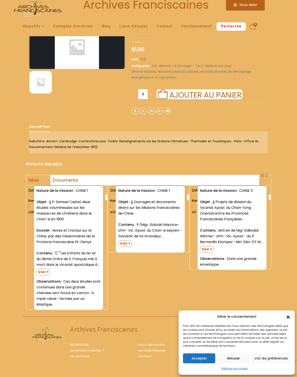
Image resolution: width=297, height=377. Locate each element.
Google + (159, 110)
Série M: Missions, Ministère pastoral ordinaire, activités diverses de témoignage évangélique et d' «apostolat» (191, 75)
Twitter (143, 110)
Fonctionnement (196, 26)
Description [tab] (39, 127)
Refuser (233, 358)
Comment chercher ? (87, 350)
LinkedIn (151, 110)
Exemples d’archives (73, 26)
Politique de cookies (234, 368)
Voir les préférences (271, 358)
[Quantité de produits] (143, 94)
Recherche (231, 26)
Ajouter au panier (205, 94)
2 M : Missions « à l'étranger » (173, 66)
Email (167, 110)
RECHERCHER (79, 345)
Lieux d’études (134, 26)
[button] (288, 316)
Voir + (43, 271)
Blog (106, 26)
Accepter (199, 358)
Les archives (79, 356)
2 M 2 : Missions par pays (213, 66)
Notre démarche (151, 345)
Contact (164, 26)
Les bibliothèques (152, 350)
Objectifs (31, 26)
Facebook (135, 110)
